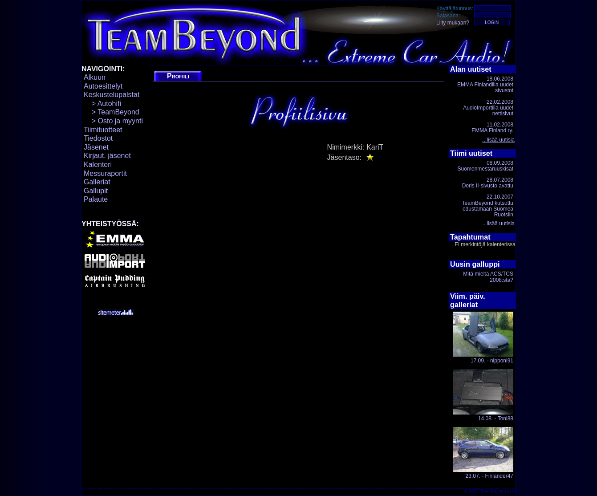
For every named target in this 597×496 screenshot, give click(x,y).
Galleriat (97, 182)
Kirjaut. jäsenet (107, 155)
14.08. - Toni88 (483, 395)
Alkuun (95, 77)
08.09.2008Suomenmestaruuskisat (485, 166)
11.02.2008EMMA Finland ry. (492, 128)
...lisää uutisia (498, 140)
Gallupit (96, 191)
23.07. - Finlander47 (483, 453)
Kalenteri (98, 164)
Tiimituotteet (103, 130)
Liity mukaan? (452, 23)
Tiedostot (98, 138)
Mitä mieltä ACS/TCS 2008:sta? (488, 277)
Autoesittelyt (103, 86)
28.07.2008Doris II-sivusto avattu (487, 183)
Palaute (96, 199)
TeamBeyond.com (498, 491)
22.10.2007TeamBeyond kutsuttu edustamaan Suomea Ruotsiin (487, 206)
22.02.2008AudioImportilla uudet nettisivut (488, 108)
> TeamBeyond (111, 112)
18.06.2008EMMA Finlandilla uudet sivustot (485, 85)
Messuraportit (105, 173)
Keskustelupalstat (111, 94)
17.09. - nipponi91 (483, 338)
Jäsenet (96, 147)
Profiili (178, 76)
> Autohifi (102, 103)
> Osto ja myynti (113, 121)
